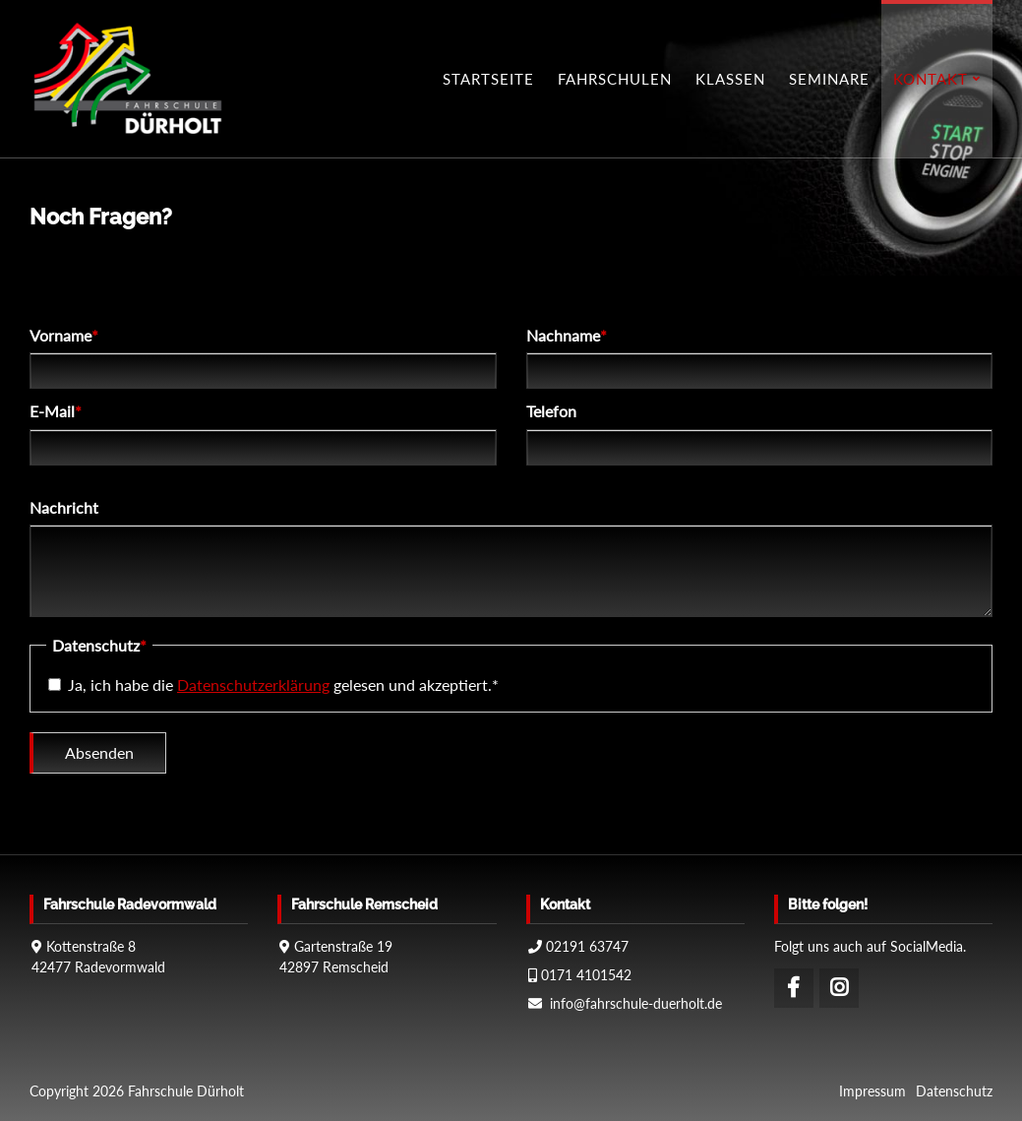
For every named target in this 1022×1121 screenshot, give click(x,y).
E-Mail (64, 412)
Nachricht (64, 509)
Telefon (551, 413)
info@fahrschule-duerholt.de (636, 1003)
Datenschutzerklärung (253, 686)
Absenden (99, 754)
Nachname (566, 336)
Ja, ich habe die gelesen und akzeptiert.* (283, 686)
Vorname (64, 336)
